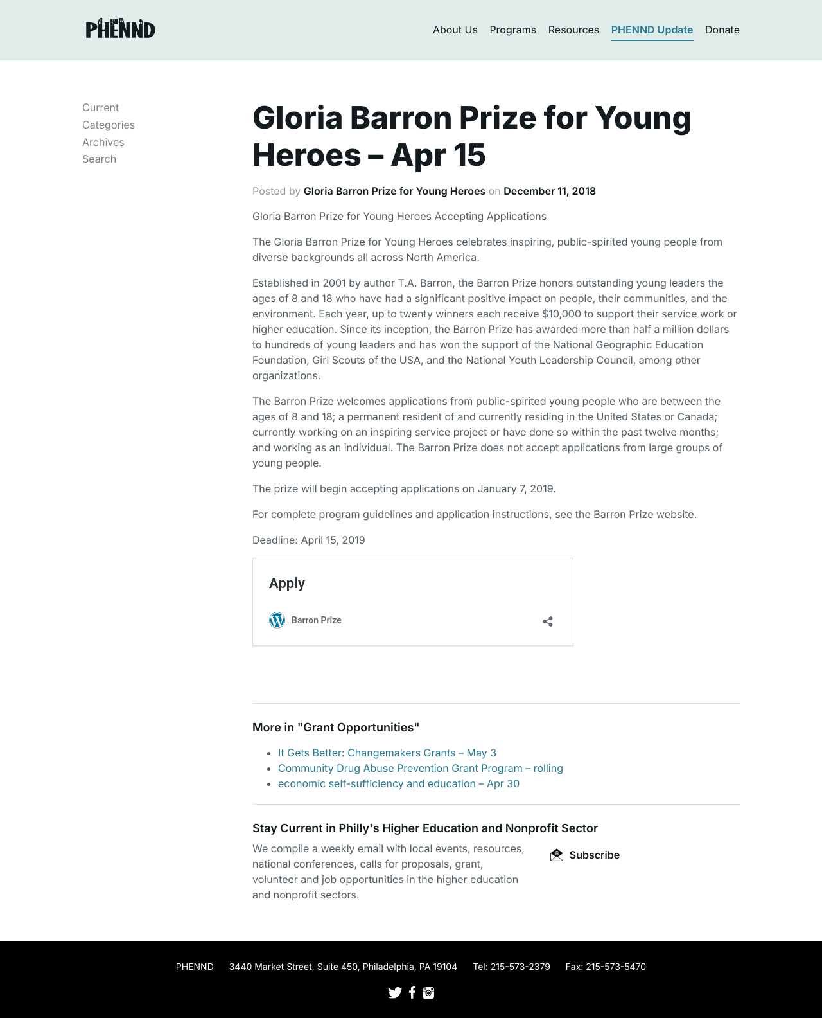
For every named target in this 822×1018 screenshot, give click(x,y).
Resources (574, 29)
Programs (512, 29)
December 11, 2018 (549, 190)
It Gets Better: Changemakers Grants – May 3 (387, 752)
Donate (722, 29)
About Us (455, 29)
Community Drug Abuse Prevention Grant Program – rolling (420, 768)
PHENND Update (652, 29)
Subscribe (585, 854)
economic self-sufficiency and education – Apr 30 (399, 783)
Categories (108, 124)
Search (99, 158)
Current (100, 107)
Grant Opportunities (358, 728)
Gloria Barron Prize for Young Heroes (394, 190)
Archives (103, 142)
